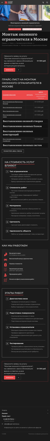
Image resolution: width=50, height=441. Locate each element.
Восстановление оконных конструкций (18, 132)
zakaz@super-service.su (11, 424)
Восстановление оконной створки (23, 121)
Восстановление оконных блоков (22, 126)
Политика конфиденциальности (38, 434)
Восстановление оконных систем (22, 145)
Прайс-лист (6, 416)
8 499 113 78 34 (9, 419)
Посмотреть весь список (13, 151)
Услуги (4, 410)
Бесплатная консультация (32, 29)
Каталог (5, 413)
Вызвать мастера (15, 29)
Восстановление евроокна (12, 107)
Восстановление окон (10, 111)
